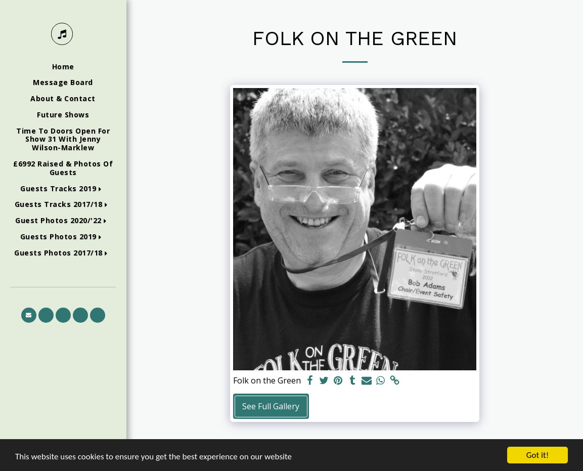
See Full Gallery (270, 406)
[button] (63, 189)
